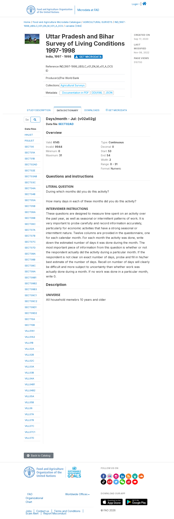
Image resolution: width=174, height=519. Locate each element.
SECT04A (30, 188)
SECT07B (30, 235)
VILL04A (29, 378)
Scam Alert (32, 513)
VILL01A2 (30, 336)
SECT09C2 (31, 301)
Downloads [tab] (91, 110)
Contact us (42, 511)
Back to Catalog (38, 455)
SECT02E (30, 170)
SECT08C (30, 265)
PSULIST (29, 140)
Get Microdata (88, 56)
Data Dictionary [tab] (67, 110)
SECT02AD (31, 164)
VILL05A (29, 396)
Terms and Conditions (67, 511)
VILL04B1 (30, 384)
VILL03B (29, 372)
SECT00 (29, 146)
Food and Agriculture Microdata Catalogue (57, 22)
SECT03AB (31, 176)
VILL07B (29, 420)
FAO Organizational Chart (34, 498)
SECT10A (30, 319)
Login (135, 4)
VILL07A (29, 414)
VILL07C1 (30, 431)
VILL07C (29, 425)
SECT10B (30, 324)
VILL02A (29, 348)
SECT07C (30, 241)
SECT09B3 (31, 289)
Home (27, 22)
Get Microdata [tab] (116, 110)
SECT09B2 (31, 283)
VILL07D (29, 437)
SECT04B (30, 194)
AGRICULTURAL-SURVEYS (97, 22)
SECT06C (30, 223)
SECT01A (30, 152)
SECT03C (30, 182)
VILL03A (29, 366)
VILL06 (28, 408)
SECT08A (30, 253)
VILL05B (29, 402)
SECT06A (30, 212)
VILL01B (29, 342)
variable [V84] (73, 26)
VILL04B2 (30, 390)
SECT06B (30, 217)
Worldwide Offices (76, 494)
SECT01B (30, 158)
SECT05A (30, 200)
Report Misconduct (54, 513)
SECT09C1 (31, 295)
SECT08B (30, 259)
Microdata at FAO (88, 10)
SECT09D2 (31, 313)
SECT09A (30, 271)
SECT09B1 (30, 277)
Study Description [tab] (39, 110)
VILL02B (29, 354)
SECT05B (30, 206)
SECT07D (30, 247)
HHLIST (29, 134)
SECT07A (30, 229)
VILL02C (29, 360)
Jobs (29, 511)
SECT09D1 (30, 307)
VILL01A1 (29, 330)
